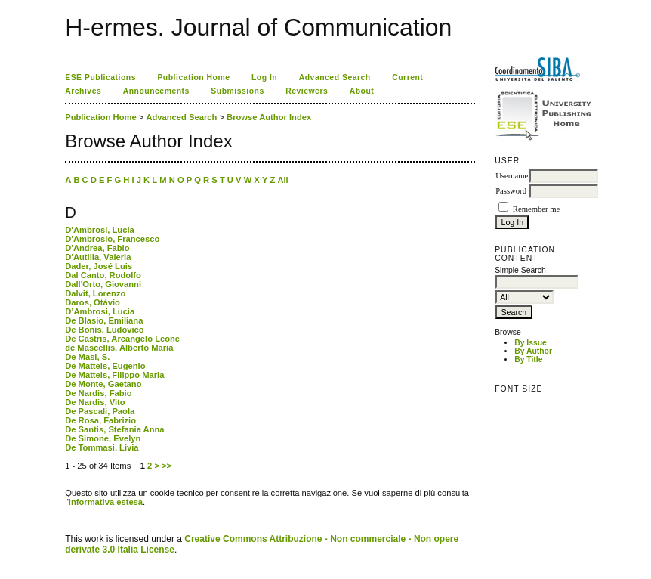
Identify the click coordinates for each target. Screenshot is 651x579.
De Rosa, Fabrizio (100, 420)
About (362, 91)
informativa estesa (106, 501)
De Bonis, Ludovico (104, 329)
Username (511, 176)
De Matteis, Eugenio (105, 365)
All (282, 179)
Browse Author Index (269, 117)
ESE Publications (100, 77)
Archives (83, 91)
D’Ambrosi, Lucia (99, 311)
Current (407, 77)
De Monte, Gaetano (103, 384)
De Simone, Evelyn (102, 438)
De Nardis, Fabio (98, 393)
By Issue (530, 343)
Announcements (156, 91)
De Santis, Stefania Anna (114, 429)
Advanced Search (335, 77)
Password (510, 191)
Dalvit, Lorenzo (95, 293)
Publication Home (193, 77)
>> (166, 465)
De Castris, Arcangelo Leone (122, 338)
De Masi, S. (87, 356)
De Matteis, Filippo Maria (114, 374)
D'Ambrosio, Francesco (112, 238)
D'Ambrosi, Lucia (99, 229)
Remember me (536, 209)
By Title (528, 359)
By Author (533, 351)
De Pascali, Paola (99, 411)
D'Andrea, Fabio (97, 247)
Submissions (237, 91)
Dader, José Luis (98, 266)
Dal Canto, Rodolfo (103, 275)
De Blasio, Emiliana (104, 320)
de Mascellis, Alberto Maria (119, 347)
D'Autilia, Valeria (98, 257)
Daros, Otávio (92, 302)
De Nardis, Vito (95, 402)
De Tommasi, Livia (101, 447)
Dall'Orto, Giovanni (103, 284)
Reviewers (306, 91)
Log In (264, 77)
